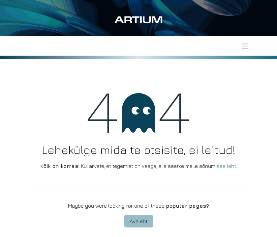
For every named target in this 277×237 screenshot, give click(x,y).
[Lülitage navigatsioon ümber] (245, 46)
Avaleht (139, 221)
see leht (226, 166)
